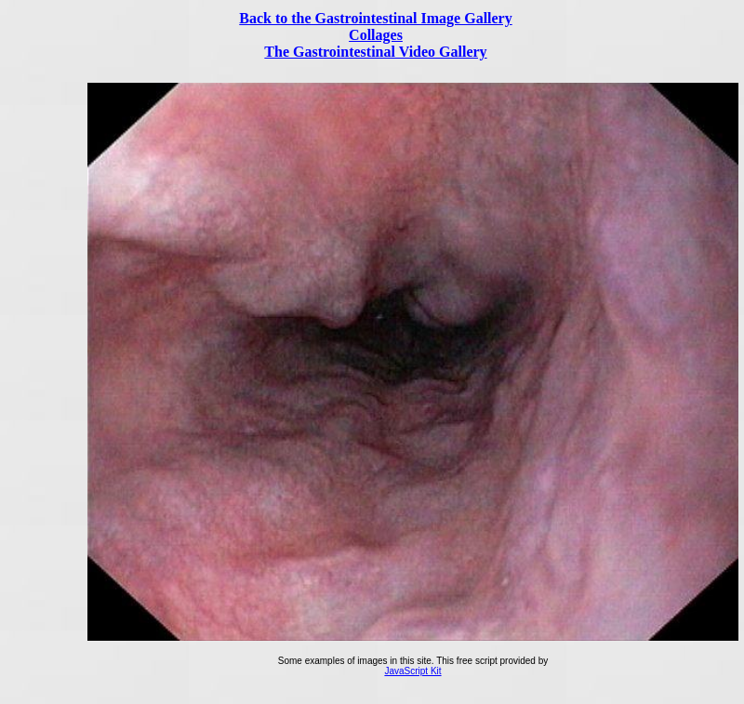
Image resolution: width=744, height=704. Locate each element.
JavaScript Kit (412, 671)
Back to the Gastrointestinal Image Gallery (375, 18)
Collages (376, 35)
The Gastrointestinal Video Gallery (375, 52)
